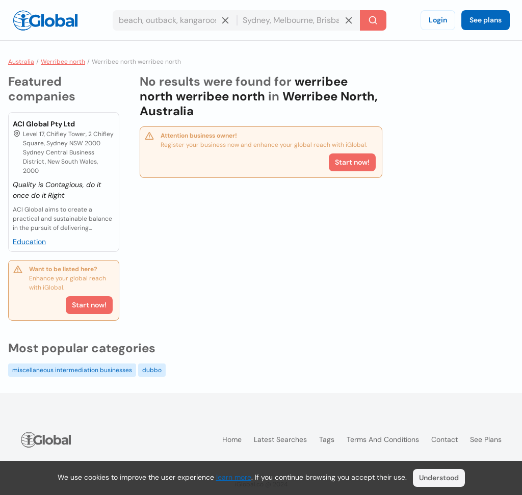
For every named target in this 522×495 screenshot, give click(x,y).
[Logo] (45, 20)
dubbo (152, 370)
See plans (485, 19)
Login (438, 19)
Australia (21, 62)
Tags (326, 439)
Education (29, 241)
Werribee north (63, 62)
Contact (444, 439)
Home (232, 439)
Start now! (89, 304)
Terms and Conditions (383, 439)
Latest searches (280, 439)
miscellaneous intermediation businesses (72, 370)
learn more (233, 477)
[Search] (373, 20)
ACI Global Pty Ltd (44, 123)
